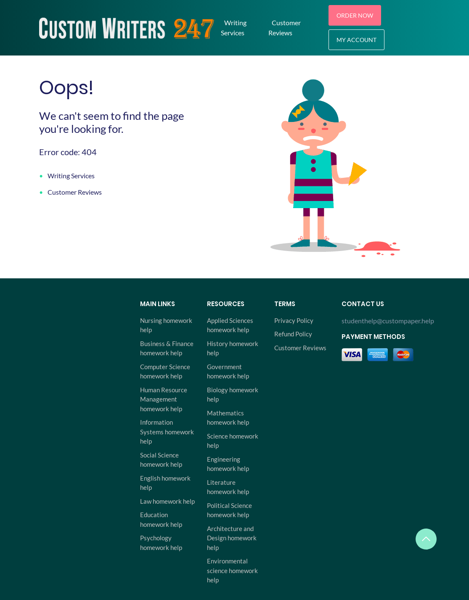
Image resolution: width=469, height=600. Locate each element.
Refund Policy (293, 334)
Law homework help (167, 501)
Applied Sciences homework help (230, 325)
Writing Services (233, 28)
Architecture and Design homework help (232, 538)
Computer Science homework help (165, 371)
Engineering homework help (228, 464)
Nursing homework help (166, 325)
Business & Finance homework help (166, 348)
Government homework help (228, 371)
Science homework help (232, 440)
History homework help (232, 348)
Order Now (355, 15)
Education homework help (161, 519)
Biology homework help (232, 394)
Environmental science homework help (232, 570)
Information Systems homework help (167, 431)
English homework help (165, 483)
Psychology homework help (161, 542)
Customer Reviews (284, 28)
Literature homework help (228, 487)
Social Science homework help (161, 459)
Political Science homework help (229, 510)
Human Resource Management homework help (163, 399)
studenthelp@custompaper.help (386, 321)
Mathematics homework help (228, 417)
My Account (356, 39)
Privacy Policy (293, 320)
